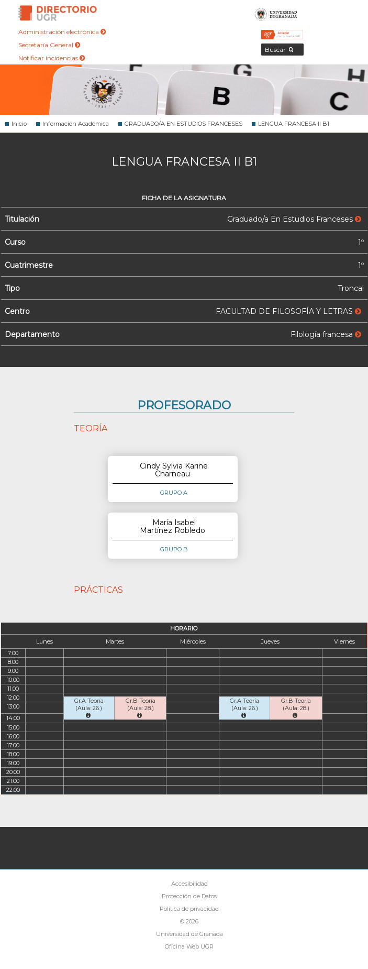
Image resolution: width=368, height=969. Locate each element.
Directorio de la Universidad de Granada (57, 13)
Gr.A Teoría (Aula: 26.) (89, 707)
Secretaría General (49, 45)
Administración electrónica (62, 32)
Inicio (19, 123)
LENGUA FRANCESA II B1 (293, 123)
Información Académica (75, 123)
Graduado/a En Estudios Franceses (294, 219)
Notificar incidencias (51, 58)
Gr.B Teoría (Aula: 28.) (140, 707)
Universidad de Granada (276, 13)
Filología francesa (326, 334)
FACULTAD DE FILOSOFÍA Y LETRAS (288, 311)
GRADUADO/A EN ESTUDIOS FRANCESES (183, 123)
